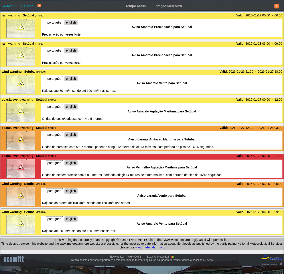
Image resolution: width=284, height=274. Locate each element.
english (71, 22)
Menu (10, 6)
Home (27, 6)
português (54, 22)
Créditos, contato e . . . (272, 264)
